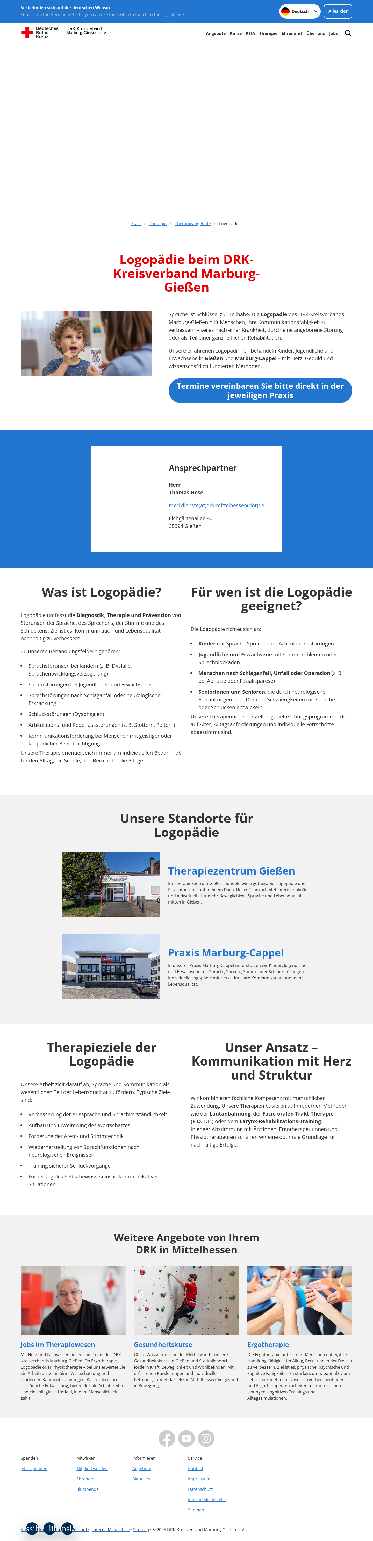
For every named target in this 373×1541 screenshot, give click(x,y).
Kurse (236, 33)
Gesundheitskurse (163, 1344)
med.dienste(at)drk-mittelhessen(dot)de (216, 505)
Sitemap (196, 1510)
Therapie (268, 33)
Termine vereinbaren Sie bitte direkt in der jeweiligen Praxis (260, 390)
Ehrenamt (292, 33)
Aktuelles (141, 1479)
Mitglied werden (92, 1468)
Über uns (315, 33)
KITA (250, 33)
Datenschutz (200, 1489)
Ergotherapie (268, 1344)
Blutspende (87, 1489)
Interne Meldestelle (207, 1499)
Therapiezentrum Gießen (231, 870)
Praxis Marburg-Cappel (226, 952)
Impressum (199, 1479)
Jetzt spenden (34, 1468)
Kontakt (195, 1468)
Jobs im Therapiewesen (58, 1344)
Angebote (216, 33)
